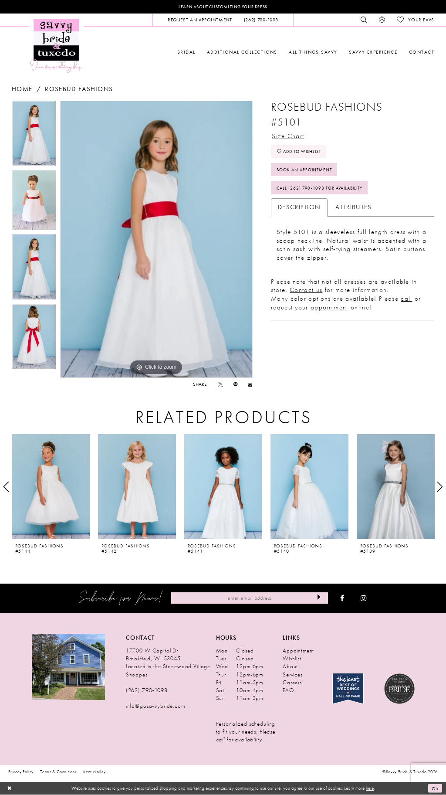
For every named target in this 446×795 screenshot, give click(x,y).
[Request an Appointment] (200, 20)
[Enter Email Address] (249, 598)
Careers (292, 682)
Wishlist (292, 658)
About (290, 666)
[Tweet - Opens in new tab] (220, 384)
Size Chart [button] (288, 136)
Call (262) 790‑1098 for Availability (324, 189)
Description (299, 208)
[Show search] (364, 20)
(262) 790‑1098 (147, 690)
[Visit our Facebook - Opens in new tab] (342, 598)
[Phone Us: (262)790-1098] (261, 20)
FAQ (288, 690)
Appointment (298, 651)
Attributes (353, 208)
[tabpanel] (34, 135)
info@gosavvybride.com (155, 706)
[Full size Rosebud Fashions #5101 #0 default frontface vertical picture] (156, 239)
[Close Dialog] (9, 788)
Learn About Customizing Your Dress (223, 7)
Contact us (306, 291)
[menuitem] (200, 20)
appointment (329, 309)
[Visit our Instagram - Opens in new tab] (363, 598)
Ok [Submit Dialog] (435, 788)
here (370, 788)
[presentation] (51, 487)
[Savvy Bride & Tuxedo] (56, 45)
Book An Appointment (307, 170)
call (406, 300)
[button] (382, 20)
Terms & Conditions (58, 772)
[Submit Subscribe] (319, 598)
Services (293, 674)
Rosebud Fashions (79, 89)
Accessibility (94, 772)
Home (22, 89)
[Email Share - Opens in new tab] (250, 384)
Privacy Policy (21, 772)
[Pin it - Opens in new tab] (235, 384)
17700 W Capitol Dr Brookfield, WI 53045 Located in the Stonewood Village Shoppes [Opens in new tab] (168, 662)
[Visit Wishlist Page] (415, 20)
